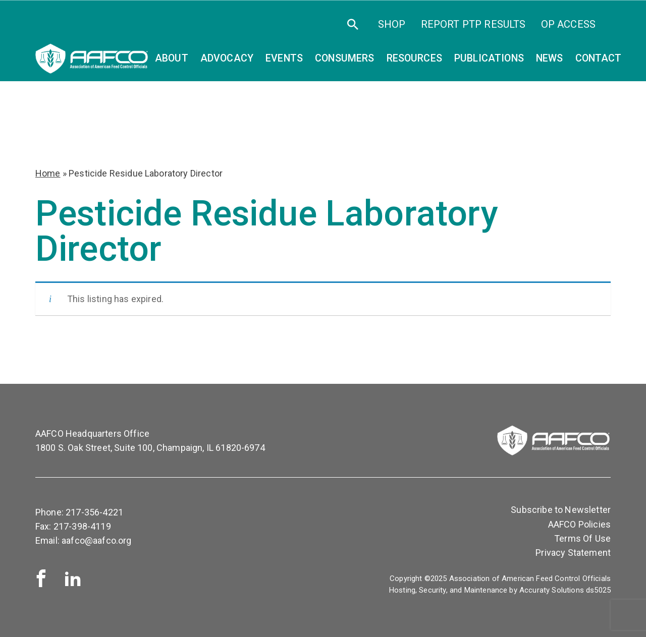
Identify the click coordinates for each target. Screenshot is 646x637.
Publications (489, 58)
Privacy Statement (573, 552)
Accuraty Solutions (551, 590)
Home (48, 173)
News (549, 58)
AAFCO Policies (579, 524)
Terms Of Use (582, 538)
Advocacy (226, 58)
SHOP (392, 24)
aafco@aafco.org (96, 540)
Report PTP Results (473, 24)
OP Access (568, 24)
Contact (598, 58)
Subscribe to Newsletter (561, 509)
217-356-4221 (94, 512)
